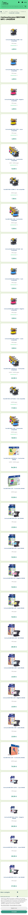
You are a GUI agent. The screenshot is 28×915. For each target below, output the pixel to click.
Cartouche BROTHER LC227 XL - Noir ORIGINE (14, 877)
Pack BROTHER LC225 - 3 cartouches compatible (14, 429)
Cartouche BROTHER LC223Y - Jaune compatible (14, 130)
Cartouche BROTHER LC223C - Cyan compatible (14, 70)
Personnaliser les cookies (15, 905)
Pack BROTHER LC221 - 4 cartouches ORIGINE (14, 488)
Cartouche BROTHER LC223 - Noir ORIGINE (14, 638)
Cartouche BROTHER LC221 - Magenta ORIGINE (14, 578)
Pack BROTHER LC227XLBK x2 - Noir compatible (14, 398)
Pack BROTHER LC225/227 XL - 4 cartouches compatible (14, 369)
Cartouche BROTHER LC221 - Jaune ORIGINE (14, 608)
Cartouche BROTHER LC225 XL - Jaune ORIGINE (14, 847)
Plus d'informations (5, 905)
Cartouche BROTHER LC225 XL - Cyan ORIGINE (14, 787)
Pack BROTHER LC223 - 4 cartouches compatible (14, 160)
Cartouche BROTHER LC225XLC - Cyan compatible (14, 279)
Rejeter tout (14, 908)
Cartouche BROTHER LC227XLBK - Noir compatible (14, 249)
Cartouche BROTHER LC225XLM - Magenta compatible (14, 309)
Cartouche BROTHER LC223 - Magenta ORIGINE (14, 697)
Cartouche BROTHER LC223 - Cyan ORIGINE (14, 668)
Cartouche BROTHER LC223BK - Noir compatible (14, 40)
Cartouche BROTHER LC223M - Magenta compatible (14, 100)
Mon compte (5, 892)
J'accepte (14, 912)
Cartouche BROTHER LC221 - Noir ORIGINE (14, 518)
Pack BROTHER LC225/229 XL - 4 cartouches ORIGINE (14, 459)
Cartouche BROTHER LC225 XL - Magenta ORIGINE (14, 818)
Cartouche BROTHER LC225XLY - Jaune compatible (14, 339)
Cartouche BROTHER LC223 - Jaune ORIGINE (14, 727)
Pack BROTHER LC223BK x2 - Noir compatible (14, 189)
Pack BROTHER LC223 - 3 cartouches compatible (14, 220)
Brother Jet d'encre (14, 11)
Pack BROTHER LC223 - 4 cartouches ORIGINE (14, 757)
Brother (6, 11)
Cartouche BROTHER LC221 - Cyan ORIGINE (14, 548)
